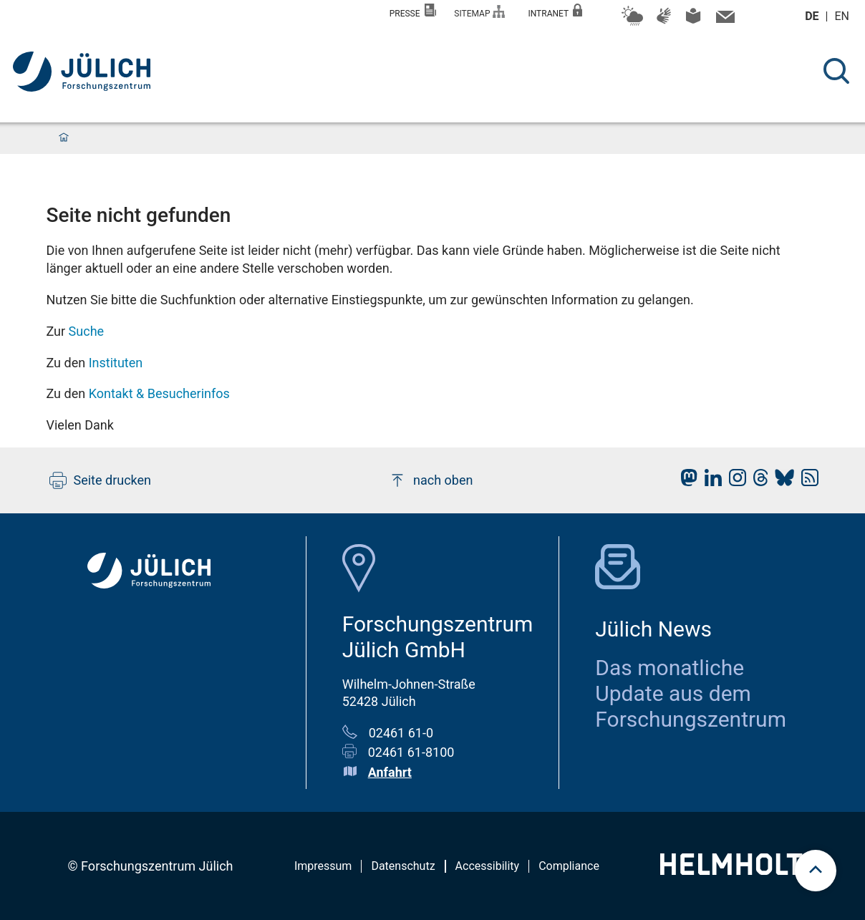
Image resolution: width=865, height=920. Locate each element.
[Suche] (836, 71)
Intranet (555, 11)
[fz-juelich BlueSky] (781, 481)
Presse (413, 11)
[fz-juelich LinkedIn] (709, 481)
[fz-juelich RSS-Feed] (806, 481)
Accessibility (487, 866)
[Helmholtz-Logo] (739, 870)
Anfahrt (390, 772)
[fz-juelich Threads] (757, 481)
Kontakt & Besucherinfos (159, 393)
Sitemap (479, 12)
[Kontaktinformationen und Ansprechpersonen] (723, 20)
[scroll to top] (815, 870)
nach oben (431, 480)
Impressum (323, 866)
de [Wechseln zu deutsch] (813, 16)
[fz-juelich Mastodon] (685, 481)
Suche (87, 331)
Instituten (116, 362)
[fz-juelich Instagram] (734, 481)
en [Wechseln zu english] (843, 16)
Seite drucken (100, 480)
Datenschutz (403, 866)
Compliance (568, 866)
